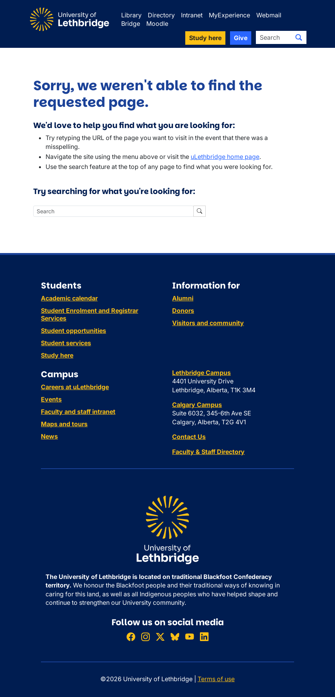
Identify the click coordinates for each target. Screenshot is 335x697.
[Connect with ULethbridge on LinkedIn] (204, 636)
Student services (66, 343)
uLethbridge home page (225, 156)
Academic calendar (69, 298)
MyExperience (229, 15)
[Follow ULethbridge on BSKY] (175, 636)
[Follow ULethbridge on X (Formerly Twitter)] (160, 636)
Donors (183, 310)
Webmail (268, 15)
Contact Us (189, 436)
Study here (57, 355)
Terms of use (216, 679)
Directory (161, 15)
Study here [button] (205, 38)
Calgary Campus (197, 404)
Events (51, 399)
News (49, 436)
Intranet (192, 15)
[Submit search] (298, 37)
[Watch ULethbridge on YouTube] (189, 636)
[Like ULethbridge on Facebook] (131, 636)
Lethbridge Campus (201, 372)
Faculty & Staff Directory (208, 452)
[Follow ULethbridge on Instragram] (145, 636)
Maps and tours (64, 424)
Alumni (182, 298)
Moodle (157, 23)
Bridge (130, 23)
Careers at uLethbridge (75, 387)
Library (131, 15)
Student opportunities (73, 330)
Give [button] (240, 38)
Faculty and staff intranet (78, 411)
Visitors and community (208, 323)
